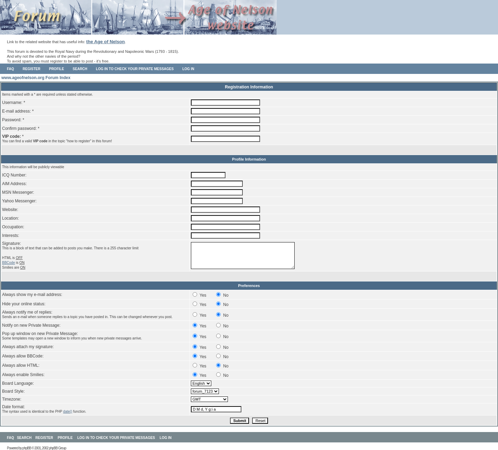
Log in (188, 69)
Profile (56, 69)
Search (80, 69)
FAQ (10, 69)
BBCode (8, 263)
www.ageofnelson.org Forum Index (36, 77)
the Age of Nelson (105, 41)
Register (31, 69)
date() (67, 411)
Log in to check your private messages (135, 69)
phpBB (26, 448)
